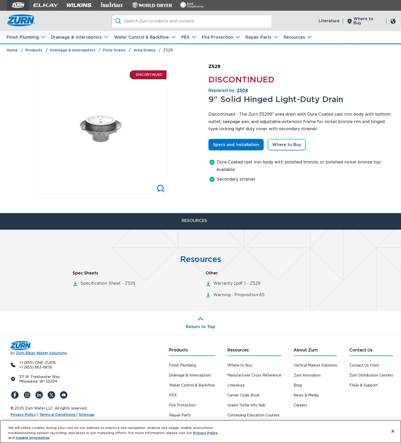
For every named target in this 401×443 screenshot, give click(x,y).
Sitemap (86, 415)
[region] (200, 431)
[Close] (392, 431)
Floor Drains (114, 50)
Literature (329, 20)
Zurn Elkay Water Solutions (41, 353)
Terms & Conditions (57, 415)
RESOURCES (194, 220)
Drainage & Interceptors (76, 37)
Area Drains (144, 50)
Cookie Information (33, 438)
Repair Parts (258, 37)
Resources (294, 37)
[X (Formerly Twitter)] (52, 395)
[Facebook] (15, 395)
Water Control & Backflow (141, 37)
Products (33, 50)
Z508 (242, 90)
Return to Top (200, 326)
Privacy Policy (23, 415)
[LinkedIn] (40, 395)
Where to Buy (363, 20)
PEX (185, 37)
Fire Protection (217, 37)
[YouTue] (65, 395)
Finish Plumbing (23, 37)
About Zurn (306, 350)
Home (12, 50)
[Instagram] (28, 395)
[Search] (191, 21)
